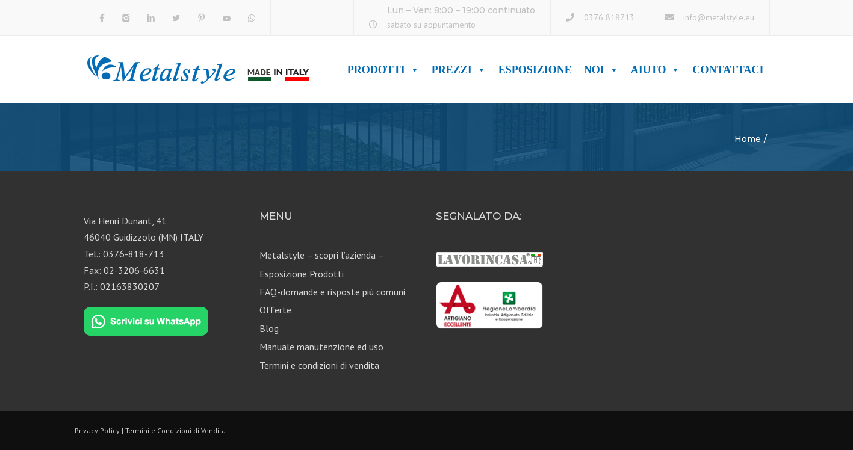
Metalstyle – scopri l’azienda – (321, 255)
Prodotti (383, 70)
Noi (601, 70)
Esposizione (535, 70)
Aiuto (656, 70)
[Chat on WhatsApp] (146, 322)
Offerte (275, 310)
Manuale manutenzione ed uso (321, 347)
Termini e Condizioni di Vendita (175, 430)
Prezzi (459, 70)
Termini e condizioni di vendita (319, 365)
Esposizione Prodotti (301, 274)
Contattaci (727, 70)
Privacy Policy (97, 430)
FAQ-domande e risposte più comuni (332, 292)
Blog (269, 328)
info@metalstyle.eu (718, 17)
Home (747, 139)
